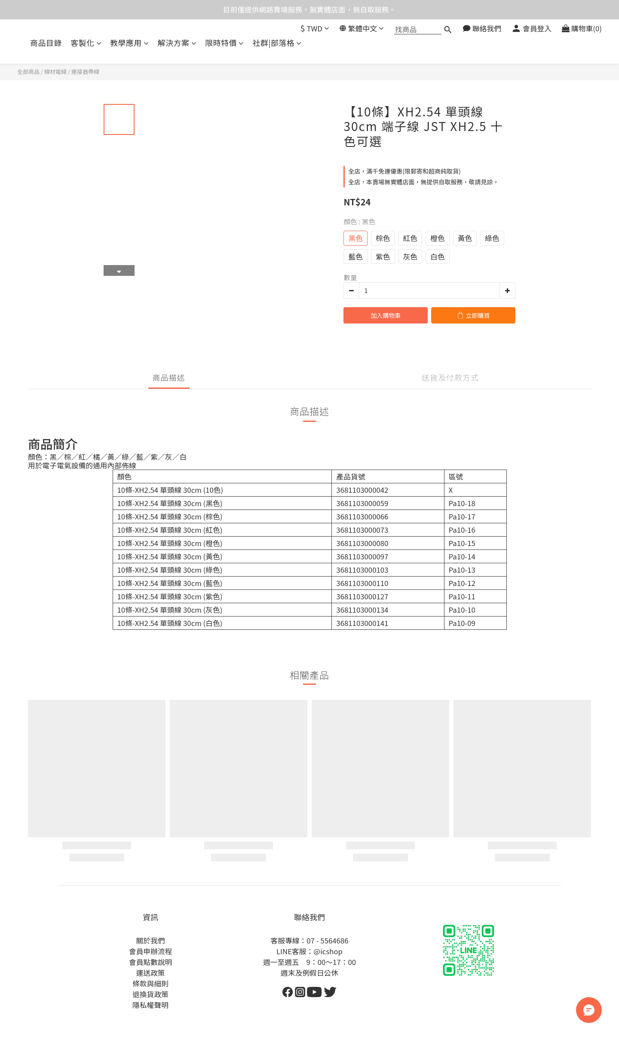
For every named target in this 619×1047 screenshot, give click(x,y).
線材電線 (55, 71)
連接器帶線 (85, 71)
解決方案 (177, 42)
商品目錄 (46, 42)
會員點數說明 (150, 962)
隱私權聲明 (150, 1005)
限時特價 (224, 42)
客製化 (85, 42)
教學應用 (129, 42)
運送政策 (150, 973)
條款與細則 (150, 983)
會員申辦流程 (150, 951)
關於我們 (150, 940)
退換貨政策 (150, 994)
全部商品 (28, 71)
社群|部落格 (277, 42)
